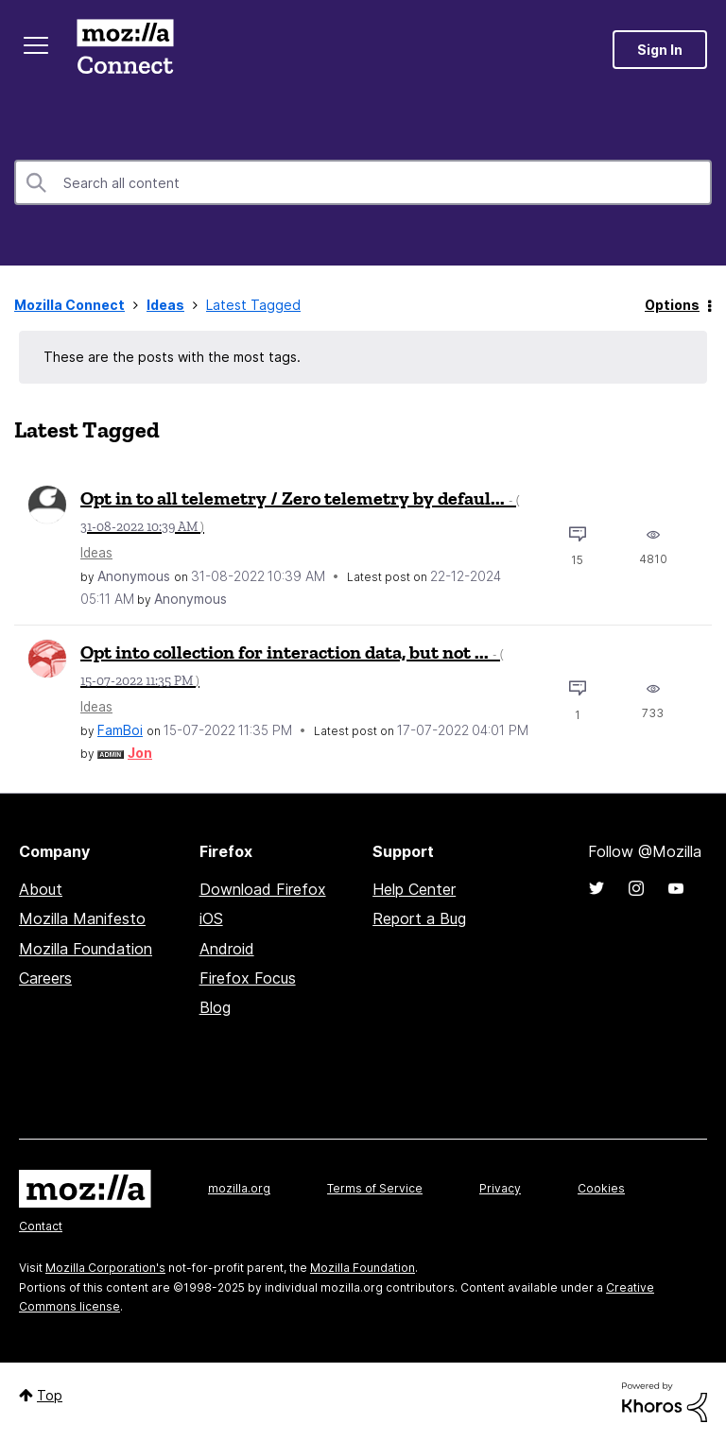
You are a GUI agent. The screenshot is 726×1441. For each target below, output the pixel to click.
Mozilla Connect (125, 49)
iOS (211, 918)
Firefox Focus (247, 978)
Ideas (165, 305)
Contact (40, 1226)
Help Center (414, 889)
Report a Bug (419, 918)
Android (226, 948)
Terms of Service (375, 1188)
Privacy (500, 1188)
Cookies (601, 1188)
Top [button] (49, 1395)
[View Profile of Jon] (140, 753)
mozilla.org (239, 1188)
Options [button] (672, 305)
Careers (45, 978)
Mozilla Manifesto (82, 918)
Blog (215, 1007)
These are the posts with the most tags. (172, 357)
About (40, 889)
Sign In (660, 50)
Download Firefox (262, 889)
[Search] (363, 182)
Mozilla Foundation (85, 948)
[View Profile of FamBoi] (120, 730)
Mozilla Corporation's (105, 1268)
